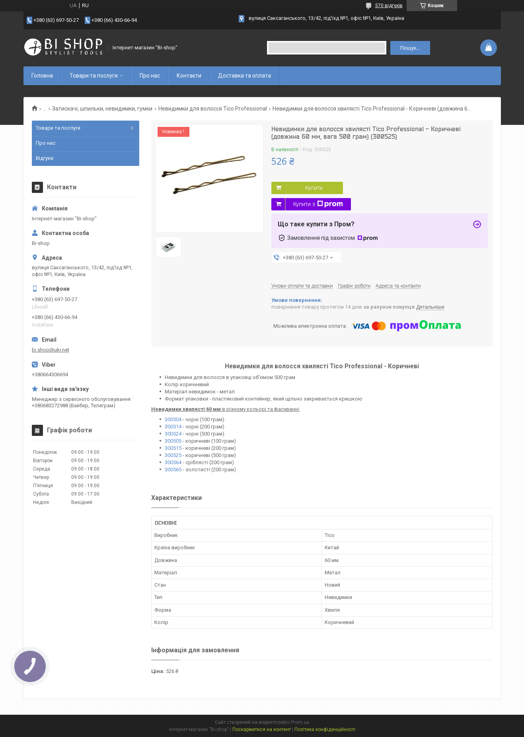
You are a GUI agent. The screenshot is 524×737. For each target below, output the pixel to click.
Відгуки (44, 158)
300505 (174, 441)
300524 (173, 434)
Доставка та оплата (244, 75)
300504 (174, 419)
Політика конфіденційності (324, 729)
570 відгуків (389, 5)
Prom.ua (300, 722)
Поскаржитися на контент (261, 729)
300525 (174, 455)
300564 (174, 462)
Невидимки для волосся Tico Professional (212, 108)
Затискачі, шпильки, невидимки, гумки (102, 108)
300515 (174, 448)
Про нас (150, 75)
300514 (173, 427)
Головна (42, 75)
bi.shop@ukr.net (50, 350)
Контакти (189, 75)
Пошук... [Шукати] (410, 48)
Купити (314, 188)
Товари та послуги (94, 75)
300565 (174, 470)
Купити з (318, 204)
